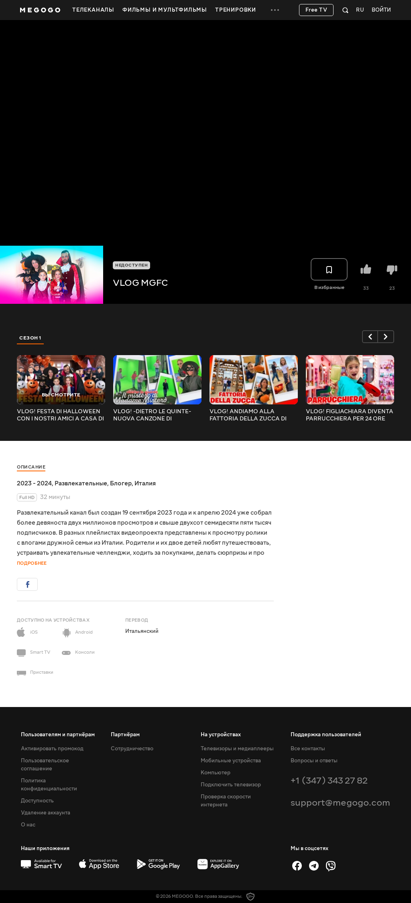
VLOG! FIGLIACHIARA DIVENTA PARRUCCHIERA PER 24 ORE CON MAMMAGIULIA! (349, 415)
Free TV (316, 10)
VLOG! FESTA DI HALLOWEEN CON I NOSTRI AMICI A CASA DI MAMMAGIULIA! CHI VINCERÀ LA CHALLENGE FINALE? (60, 415)
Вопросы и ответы (314, 760)
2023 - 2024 (34, 483)
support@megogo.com (340, 802)
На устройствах (221, 734)
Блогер (121, 483)
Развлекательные (81, 483)
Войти (381, 10)
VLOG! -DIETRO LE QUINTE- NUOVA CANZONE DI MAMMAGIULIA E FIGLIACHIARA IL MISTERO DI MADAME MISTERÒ (153, 415)
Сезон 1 (30, 338)
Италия (145, 483)
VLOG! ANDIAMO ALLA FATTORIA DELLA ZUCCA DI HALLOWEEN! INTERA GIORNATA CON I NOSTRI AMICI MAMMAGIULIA (248, 415)
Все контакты (308, 748)
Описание (31, 467)
